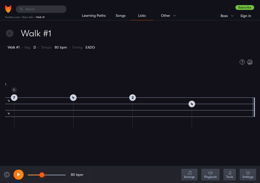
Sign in (245, 16)
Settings (247, 175)
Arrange (189, 175)
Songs (120, 15)
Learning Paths (94, 15)
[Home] (8, 9)
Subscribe (244, 7)
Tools (229, 175)
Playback (210, 175)
